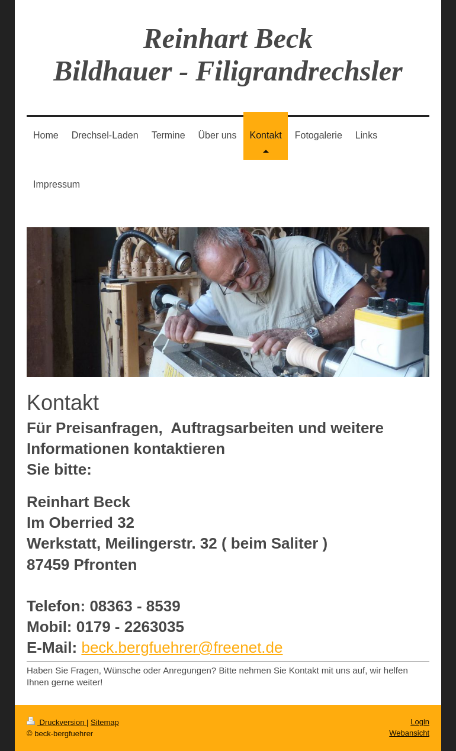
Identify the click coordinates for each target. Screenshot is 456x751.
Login (419, 721)
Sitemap (105, 722)
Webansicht (409, 733)
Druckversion (56, 722)
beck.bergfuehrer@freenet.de (181, 647)
